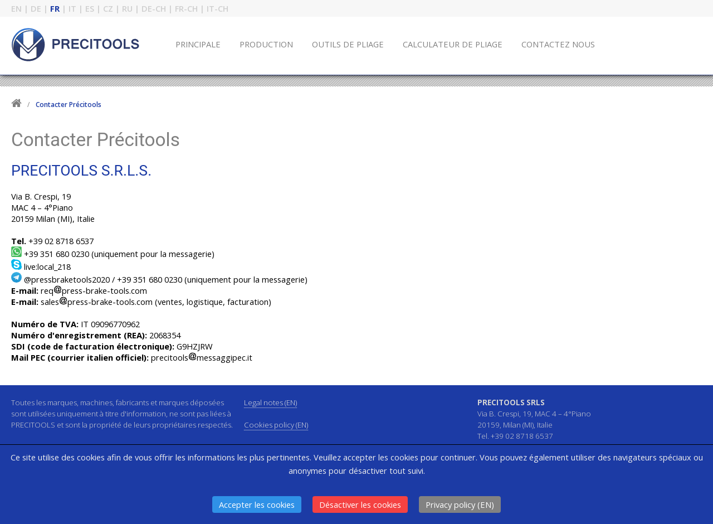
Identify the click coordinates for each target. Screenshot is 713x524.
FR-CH (186, 8)
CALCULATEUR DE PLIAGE (452, 44)
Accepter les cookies (257, 504)
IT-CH (217, 8)
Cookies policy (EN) (276, 425)
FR (55, 8)
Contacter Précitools (68, 104)
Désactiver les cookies (360, 504)
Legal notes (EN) (270, 402)
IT (72, 8)
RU (127, 8)
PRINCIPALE (198, 44)
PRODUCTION (266, 44)
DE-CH (153, 8)
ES (89, 8)
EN (16, 8)
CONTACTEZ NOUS (558, 44)
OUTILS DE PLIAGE (348, 44)
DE (36, 8)
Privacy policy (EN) (460, 504)
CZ (108, 8)
